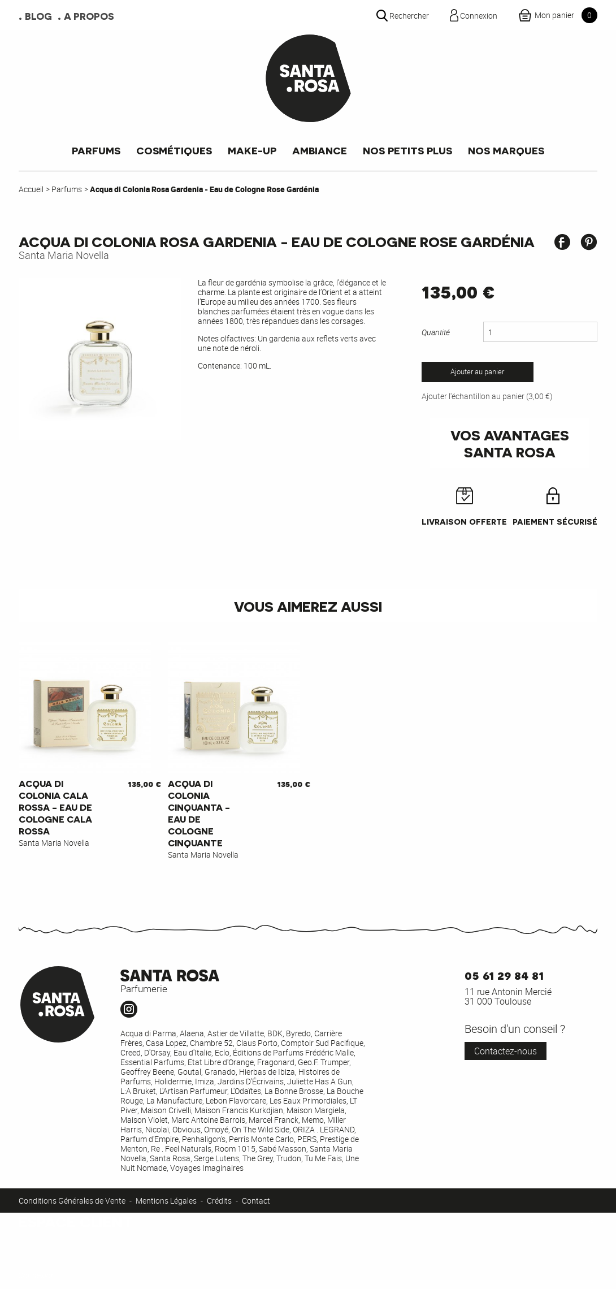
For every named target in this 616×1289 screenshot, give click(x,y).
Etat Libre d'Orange (221, 1062)
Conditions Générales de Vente (72, 1200)
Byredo (298, 1033)
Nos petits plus (407, 150)
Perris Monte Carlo (261, 1139)
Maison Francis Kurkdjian (238, 1110)
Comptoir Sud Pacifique (322, 1042)
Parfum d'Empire (149, 1139)
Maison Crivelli (166, 1110)
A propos (89, 15)
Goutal (189, 1071)
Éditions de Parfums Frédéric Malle (293, 1052)
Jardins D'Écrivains (251, 1081)
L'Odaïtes (246, 1090)
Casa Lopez (166, 1042)
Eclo (222, 1052)
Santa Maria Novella (64, 255)
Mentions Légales (166, 1200)
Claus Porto (256, 1042)
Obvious (186, 1129)
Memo (313, 1119)
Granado (220, 1071)
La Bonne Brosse (293, 1090)
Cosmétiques (174, 150)
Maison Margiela (316, 1110)
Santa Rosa (170, 1158)
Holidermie (173, 1081)
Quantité (436, 332)
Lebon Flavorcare (236, 1100)
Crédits (219, 1200)
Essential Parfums (152, 1062)
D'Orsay (157, 1052)
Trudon (288, 1158)
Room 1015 (235, 1148)
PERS (306, 1139)
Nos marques (506, 150)
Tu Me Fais (323, 1158)
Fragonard (275, 1062)
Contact (256, 1200)
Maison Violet (144, 1119)
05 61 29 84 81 (504, 974)
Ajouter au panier (477, 372)
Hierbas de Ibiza (267, 1071)
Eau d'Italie (192, 1052)
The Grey (257, 1158)
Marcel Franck (273, 1119)
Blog (38, 15)
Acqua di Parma (148, 1033)
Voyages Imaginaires (207, 1167)
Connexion (36, 1275)
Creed (130, 1052)
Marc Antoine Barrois (208, 1119)
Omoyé (216, 1129)
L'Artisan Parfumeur (193, 1090)
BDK (275, 1033)
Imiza (204, 1081)
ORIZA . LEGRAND (323, 1129)
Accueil (31, 189)
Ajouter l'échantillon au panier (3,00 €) (487, 396)
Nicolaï (157, 1129)
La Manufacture (174, 1100)
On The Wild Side (260, 1129)
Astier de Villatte (235, 1033)
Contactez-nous (505, 1051)
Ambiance (319, 150)
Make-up (252, 150)
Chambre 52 (211, 1042)
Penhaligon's (203, 1139)
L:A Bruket (138, 1090)
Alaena (192, 1033)
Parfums (96, 150)
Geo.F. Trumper (323, 1062)
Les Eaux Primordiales (308, 1100)
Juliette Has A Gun (319, 1081)
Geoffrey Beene (147, 1071)
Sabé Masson (282, 1148)
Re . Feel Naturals (181, 1148)
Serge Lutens (216, 1158)
